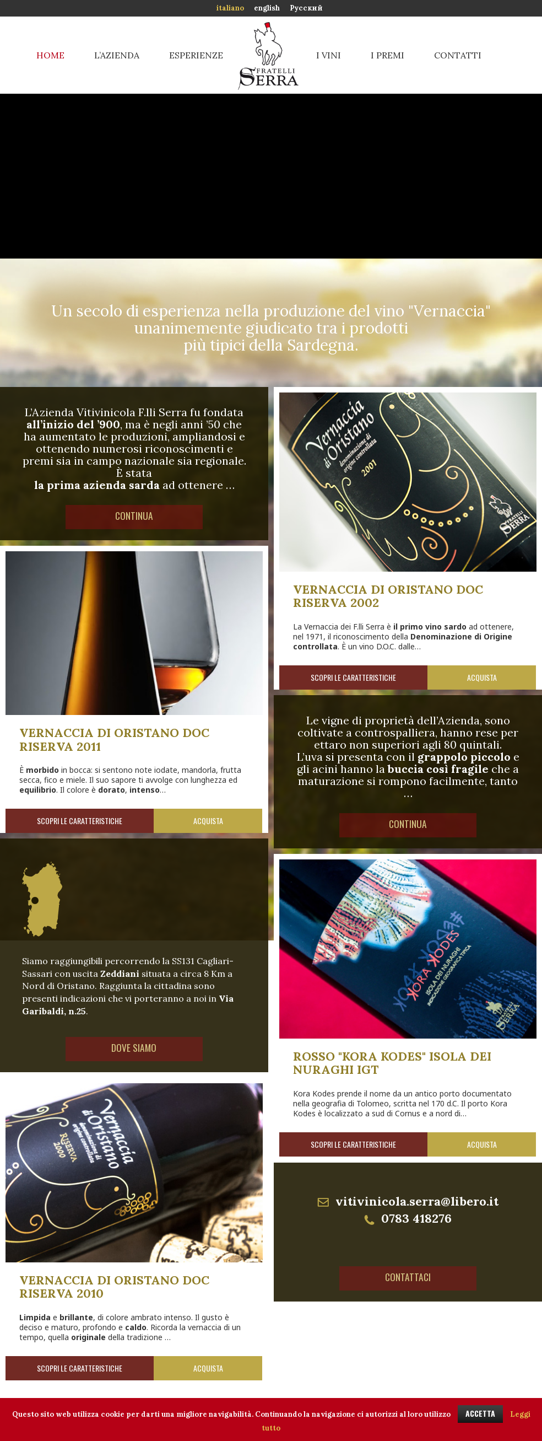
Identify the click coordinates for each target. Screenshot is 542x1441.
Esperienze (196, 55)
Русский (306, 8)
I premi (387, 55)
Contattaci (408, 1278)
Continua (134, 517)
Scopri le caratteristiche (353, 677)
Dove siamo (134, 1049)
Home (50, 55)
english (267, 8)
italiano (230, 8)
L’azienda (116, 55)
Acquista (482, 677)
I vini (328, 55)
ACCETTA (480, 1413)
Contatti (457, 55)
